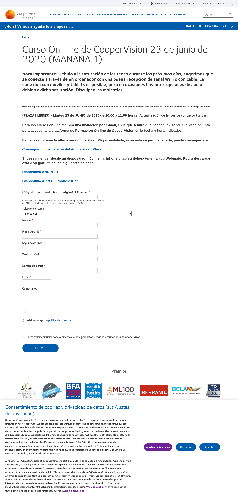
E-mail (25, 277)
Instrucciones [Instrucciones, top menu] (162, 3)
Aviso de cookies (95, 489)
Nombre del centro (32, 265)
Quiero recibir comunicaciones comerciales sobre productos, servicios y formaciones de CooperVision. (83, 337)
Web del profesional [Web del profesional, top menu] (133, 3)
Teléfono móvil (30, 254)
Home (26, 37)
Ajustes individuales (158, 449)
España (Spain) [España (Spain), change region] (225, 3)
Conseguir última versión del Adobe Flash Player (62, 149)
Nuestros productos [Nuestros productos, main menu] (64, 14)
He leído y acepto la (49, 320)
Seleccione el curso (33, 208)
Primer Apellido (30, 231)
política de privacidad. (60, 320)
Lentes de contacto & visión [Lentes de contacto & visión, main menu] (105, 14)
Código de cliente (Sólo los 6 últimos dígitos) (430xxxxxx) (55, 192)
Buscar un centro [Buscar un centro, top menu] (185, 3)
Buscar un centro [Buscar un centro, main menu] (173, 14)
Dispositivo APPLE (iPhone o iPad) (51, 181)
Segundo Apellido (32, 243)
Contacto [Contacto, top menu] (206, 3)
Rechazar (185, 449)
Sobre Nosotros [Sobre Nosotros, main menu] (143, 14)
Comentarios (29, 288)
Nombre (26, 220)
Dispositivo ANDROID (40, 172)
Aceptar (210, 449)
